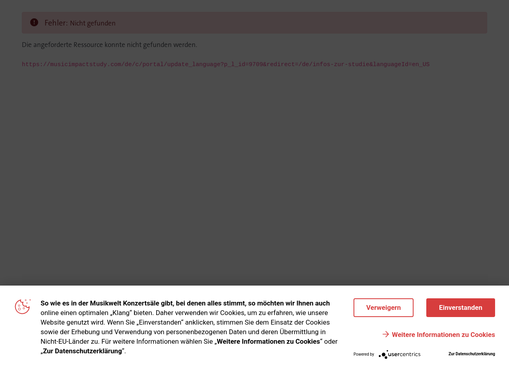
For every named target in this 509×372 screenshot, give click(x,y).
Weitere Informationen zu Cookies (443, 335)
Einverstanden (460, 307)
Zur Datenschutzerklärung (472, 354)
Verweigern (383, 307)
